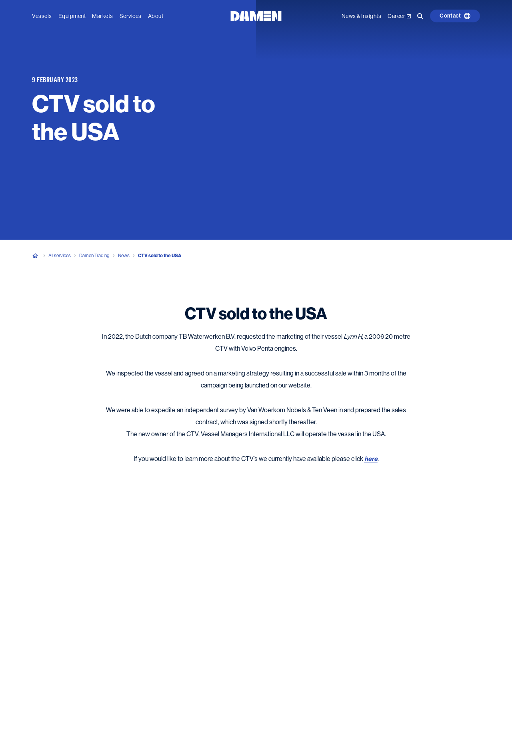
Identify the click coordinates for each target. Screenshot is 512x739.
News (124, 255)
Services (131, 16)
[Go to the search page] (420, 16)
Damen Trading (94, 255)
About (156, 16)
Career (399, 16)
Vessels (42, 16)
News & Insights (362, 16)
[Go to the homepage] (256, 15)
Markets (102, 16)
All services (59, 255)
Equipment (72, 16)
